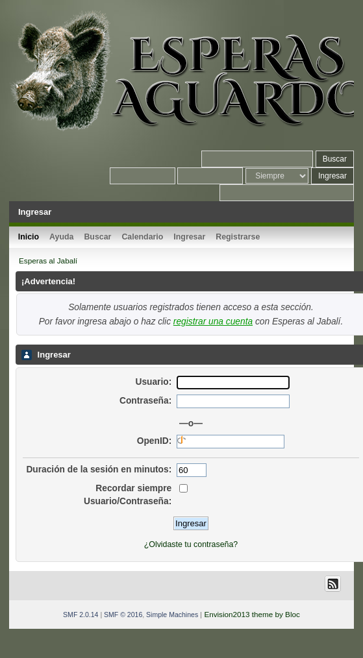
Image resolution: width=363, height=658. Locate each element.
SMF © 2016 (123, 614)
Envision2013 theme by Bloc (251, 614)
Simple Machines (172, 614)
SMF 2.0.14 (80, 614)
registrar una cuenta (213, 321)
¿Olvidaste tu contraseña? (191, 544)
